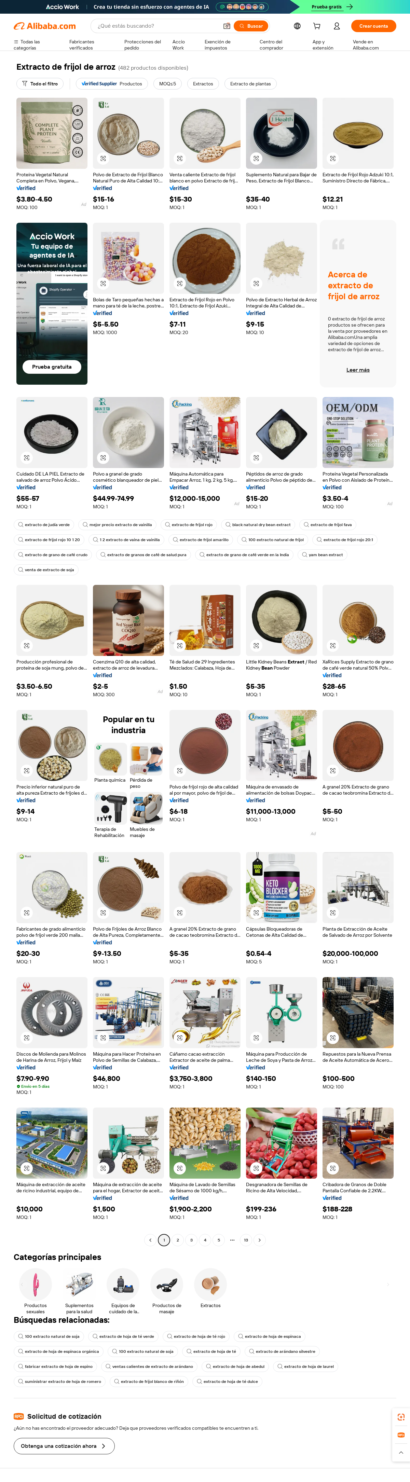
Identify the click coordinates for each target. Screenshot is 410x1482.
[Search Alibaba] (157, 26)
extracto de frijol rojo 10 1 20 (49, 540)
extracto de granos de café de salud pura (143, 555)
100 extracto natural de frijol (273, 540)
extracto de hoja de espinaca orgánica (58, 1351)
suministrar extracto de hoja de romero (59, 1381)
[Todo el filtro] (40, 84)
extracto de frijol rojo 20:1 (345, 540)
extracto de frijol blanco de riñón (149, 1381)
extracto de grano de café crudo (52, 555)
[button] (227, 26)
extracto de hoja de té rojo (196, 1336)
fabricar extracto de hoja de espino (55, 1366)
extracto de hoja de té (211, 1351)
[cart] (318, 27)
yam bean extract (322, 555)
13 (246, 1240)
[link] (401, 1417)
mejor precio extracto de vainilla (117, 524)
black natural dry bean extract (258, 524)
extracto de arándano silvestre (282, 1351)
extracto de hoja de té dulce (227, 1381)
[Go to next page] (260, 1240)
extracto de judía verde (44, 524)
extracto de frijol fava (328, 524)
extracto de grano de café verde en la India (244, 555)
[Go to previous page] (150, 1240)
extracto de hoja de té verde (123, 1336)
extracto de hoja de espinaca (269, 1336)
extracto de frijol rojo (189, 524)
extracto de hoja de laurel (305, 1366)
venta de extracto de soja (46, 570)
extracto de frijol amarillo (201, 540)
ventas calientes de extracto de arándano (149, 1366)
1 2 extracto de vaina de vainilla (126, 540)
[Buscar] (251, 25)
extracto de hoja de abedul (235, 1366)
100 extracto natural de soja (49, 1336)
